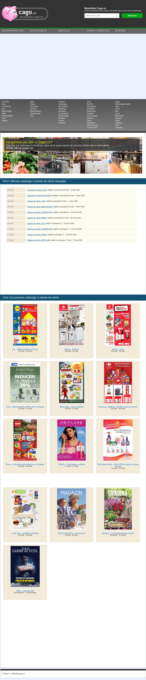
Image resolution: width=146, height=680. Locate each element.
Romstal (62, 123)
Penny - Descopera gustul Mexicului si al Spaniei (25, 464)
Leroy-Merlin (63, 113)
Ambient (62, 102)
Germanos (34, 106)
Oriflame (90, 118)
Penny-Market (7, 116)
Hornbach (62, 111)
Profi (3, 118)
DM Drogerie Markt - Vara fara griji (71, 533)
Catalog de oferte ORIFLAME (38, 240)
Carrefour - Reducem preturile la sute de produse (118, 407)
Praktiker (62, 118)
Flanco (32, 104)
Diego (117, 102)
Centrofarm (91, 106)
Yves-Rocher (92, 128)
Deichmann (91, 111)
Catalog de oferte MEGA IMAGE (39, 207)
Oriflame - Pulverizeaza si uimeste (71, 464)
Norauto (118, 118)
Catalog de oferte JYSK (36, 201)
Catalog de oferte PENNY (37, 218)
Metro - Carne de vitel (25, 591)
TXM (117, 125)
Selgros (5, 121)
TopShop (118, 123)
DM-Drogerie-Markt (122, 104)
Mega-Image (7, 111)
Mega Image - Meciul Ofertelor (71, 407)
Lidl (3, 109)
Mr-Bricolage (64, 116)
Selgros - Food (118, 349)
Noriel (117, 121)
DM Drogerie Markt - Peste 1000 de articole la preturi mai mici (118, 465)
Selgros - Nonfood (71, 349)
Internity (33, 109)
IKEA (117, 106)
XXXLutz (118, 128)
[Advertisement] (31, 66)
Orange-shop (35, 113)
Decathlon (91, 109)
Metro (4, 113)
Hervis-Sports (92, 116)
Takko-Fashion (92, 125)
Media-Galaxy (35, 111)
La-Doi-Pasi (6, 106)
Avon (89, 102)
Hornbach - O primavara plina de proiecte (118, 533)
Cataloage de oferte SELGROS (39, 196)
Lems (117, 113)
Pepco (89, 121)
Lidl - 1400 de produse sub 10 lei (25, 349)
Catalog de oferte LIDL (36, 223)
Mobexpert (119, 116)
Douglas (90, 113)
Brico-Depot (63, 106)
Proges (61, 121)
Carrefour (5, 102)
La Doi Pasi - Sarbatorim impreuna (25, 533)
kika (116, 111)
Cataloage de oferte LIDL (37, 190)
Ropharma (91, 123)
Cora (4, 104)
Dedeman (62, 109)
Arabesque (63, 104)
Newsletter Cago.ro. (114, 9)
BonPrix (90, 104)
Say (31, 116)
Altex (32, 102)
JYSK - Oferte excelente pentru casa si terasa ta (25, 407)
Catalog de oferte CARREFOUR (39, 212)
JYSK (117, 109)
